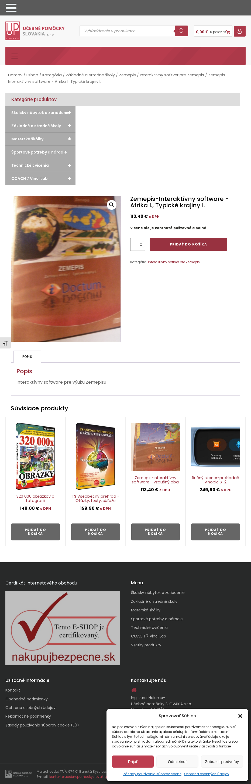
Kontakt (12, 690)
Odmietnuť (177, 761)
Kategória (52, 75)
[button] (240, 716)
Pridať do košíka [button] (35, 532)
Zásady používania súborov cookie (152, 774)
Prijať (133, 761)
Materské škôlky (43, 139)
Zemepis (127, 75)
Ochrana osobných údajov (206, 774)
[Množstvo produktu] (137, 244)
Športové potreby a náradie (39, 152)
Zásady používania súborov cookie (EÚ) (42, 725)
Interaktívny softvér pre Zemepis (172, 75)
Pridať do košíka (188, 244)
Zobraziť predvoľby (222, 761)
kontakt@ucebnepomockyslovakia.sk (80, 776)
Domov (15, 75)
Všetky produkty (146, 645)
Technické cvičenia (43, 165)
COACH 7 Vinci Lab (43, 178)
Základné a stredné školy (90, 75)
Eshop (32, 75)
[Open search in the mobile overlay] (134, 31)
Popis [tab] (27, 356)
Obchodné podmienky (26, 699)
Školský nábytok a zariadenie (43, 112)
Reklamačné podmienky (28, 716)
